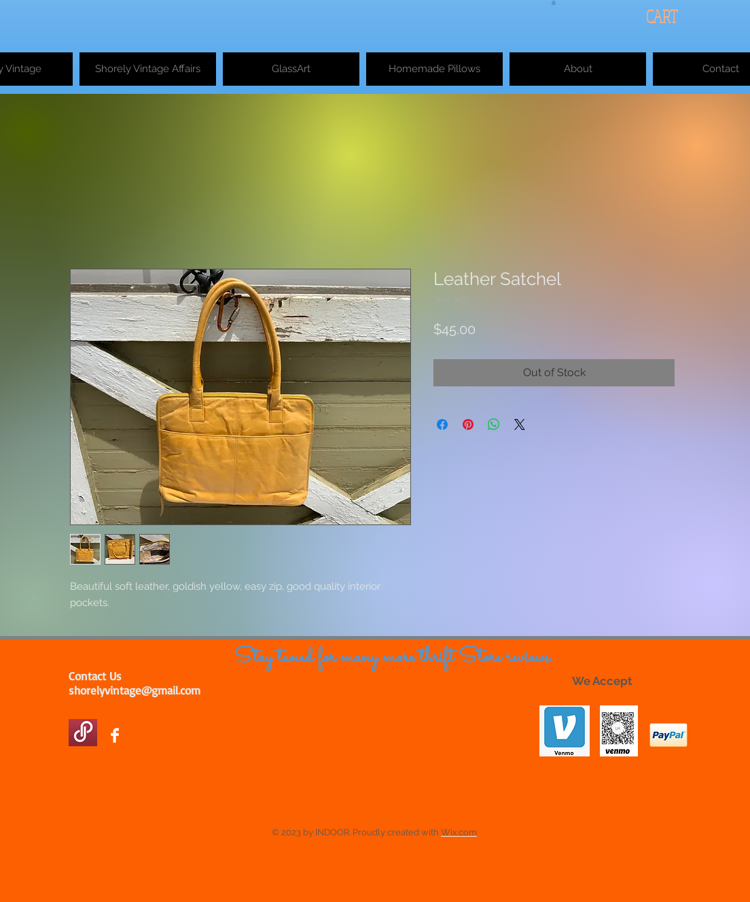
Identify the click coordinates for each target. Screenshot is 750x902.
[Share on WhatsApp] (494, 424)
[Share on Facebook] (442, 424)
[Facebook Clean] (114, 735)
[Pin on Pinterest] (468, 424)
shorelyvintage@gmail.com (134, 690)
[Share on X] (520, 424)
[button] (554, 2)
